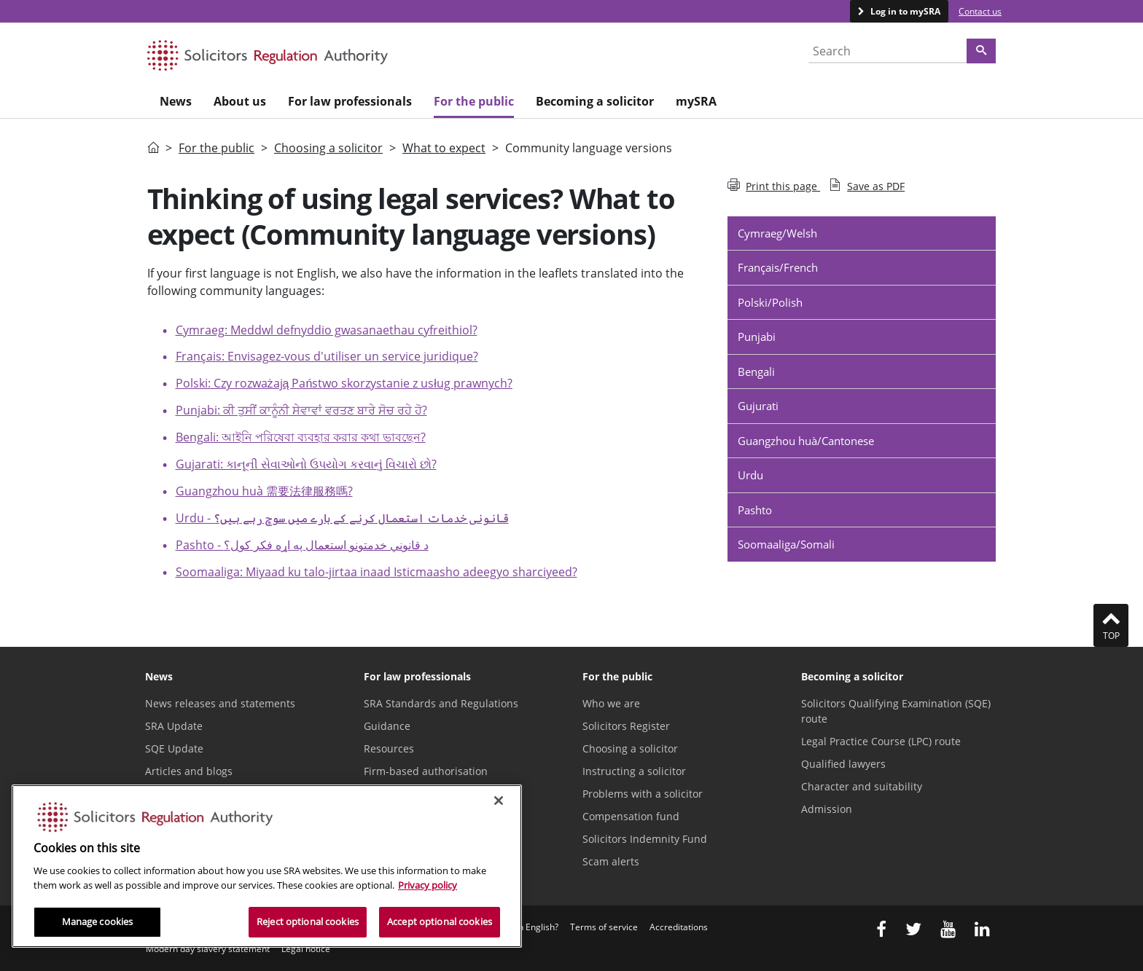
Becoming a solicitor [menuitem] (595, 101)
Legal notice (305, 949)
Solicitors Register (626, 726)
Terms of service (604, 927)
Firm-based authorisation (426, 771)
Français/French (778, 267)
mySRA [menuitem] (696, 101)
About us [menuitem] (240, 101)
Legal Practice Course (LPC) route (881, 741)
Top (1110, 625)
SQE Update (174, 748)
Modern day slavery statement (208, 949)
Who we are (611, 703)
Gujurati (758, 405)
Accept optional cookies (439, 921)
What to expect (443, 148)
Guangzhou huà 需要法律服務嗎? (264, 491)
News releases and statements (220, 703)
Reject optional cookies (308, 921)
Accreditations (678, 927)
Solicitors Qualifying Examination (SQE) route (896, 711)
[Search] (981, 51)
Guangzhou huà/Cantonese (806, 440)
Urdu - (342, 518)
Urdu (750, 475)
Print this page (773, 186)
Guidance (387, 726)
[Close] (499, 801)
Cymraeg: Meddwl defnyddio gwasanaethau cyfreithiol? (326, 330)
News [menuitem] (176, 101)
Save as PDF (867, 186)
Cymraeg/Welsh (777, 233)
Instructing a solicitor (634, 771)
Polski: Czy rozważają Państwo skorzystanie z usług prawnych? (344, 383)
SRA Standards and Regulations (441, 703)
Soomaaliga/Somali (786, 544)
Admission (826, 809)
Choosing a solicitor (328, 148)
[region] (267, 866)
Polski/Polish (770, 302)
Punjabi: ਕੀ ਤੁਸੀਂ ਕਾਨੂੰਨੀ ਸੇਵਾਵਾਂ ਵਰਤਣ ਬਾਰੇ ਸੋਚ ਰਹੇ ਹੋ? (301, 410)
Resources (389, 748)
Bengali (756, 371)
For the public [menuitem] (474, 101)
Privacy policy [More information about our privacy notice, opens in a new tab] (427, 885)
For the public (216, 148)
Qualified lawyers (843, 764)
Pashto (755, 510)
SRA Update (174, 726)
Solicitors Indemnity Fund (644, 839)
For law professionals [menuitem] (350, 101)
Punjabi (757, 336)
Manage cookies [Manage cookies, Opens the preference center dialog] (97, 921)
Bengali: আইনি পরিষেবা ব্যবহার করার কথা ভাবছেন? (301, 437)
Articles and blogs (189, 771)
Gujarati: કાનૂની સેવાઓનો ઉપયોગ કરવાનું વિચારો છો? (306, 464)
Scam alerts (610, 861)
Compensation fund (630, 816)
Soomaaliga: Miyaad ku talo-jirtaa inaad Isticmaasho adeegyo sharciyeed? (376, 572)
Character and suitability (861, 786)
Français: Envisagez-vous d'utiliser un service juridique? (327, 356)
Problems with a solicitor (642, 794)
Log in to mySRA (904, 11)
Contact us (980, 11)
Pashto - (302, 545)
